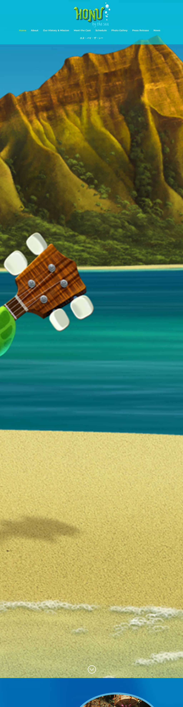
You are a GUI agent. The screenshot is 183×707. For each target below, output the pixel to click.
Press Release (140, 30)
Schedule (101, 30)
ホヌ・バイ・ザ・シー (91, 38)
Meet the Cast (82, 30)
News (157, 30)
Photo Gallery (119, 30)
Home (22, 30)
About (34, 30)
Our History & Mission (56, 30)
